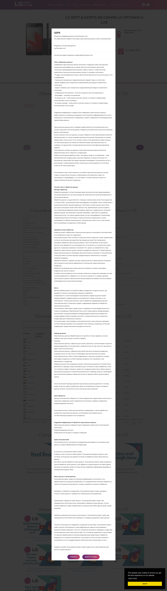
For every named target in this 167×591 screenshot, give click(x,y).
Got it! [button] (145, 584)
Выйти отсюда (91, 557)
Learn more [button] (132, 578)
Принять (73, 557)
